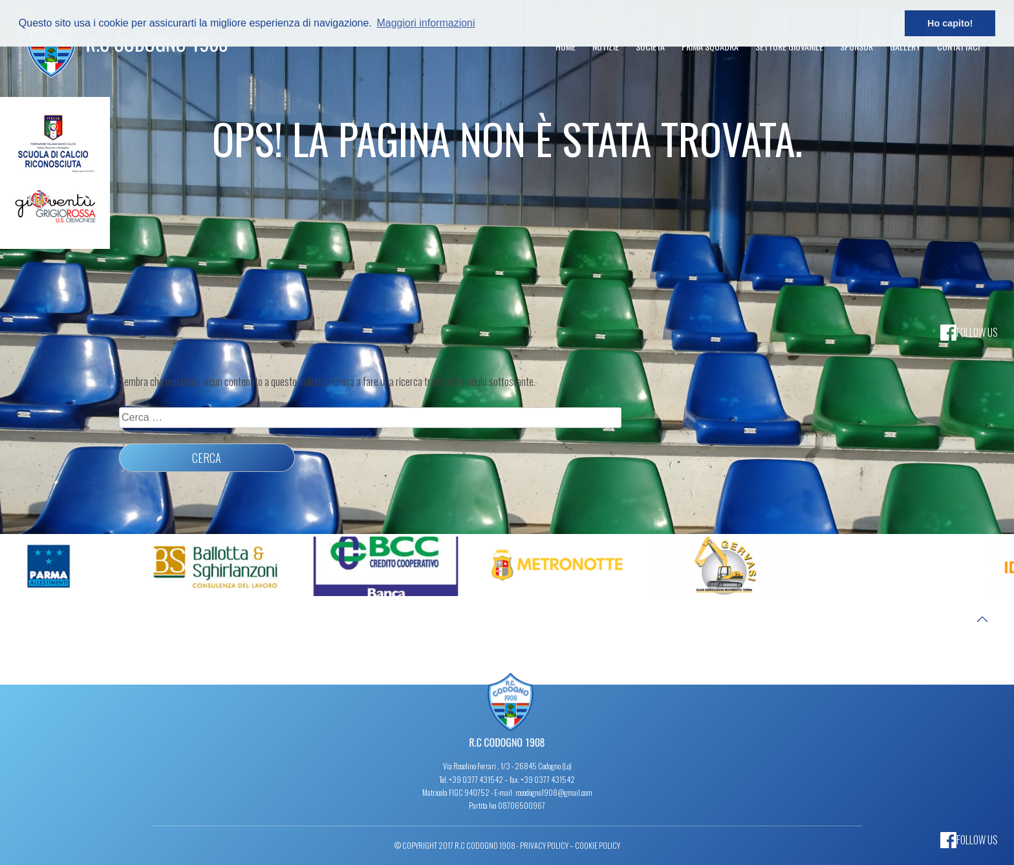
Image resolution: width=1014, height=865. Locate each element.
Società (650, 46)
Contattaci (958, 46)
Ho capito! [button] (950, 23)
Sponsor (856, 46)
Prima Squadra (710, 46)
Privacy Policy (544, 845)
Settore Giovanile (789, 46)
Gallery (905, 46)
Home (566, 46)
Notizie (605, 46)
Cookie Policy (597, 845)
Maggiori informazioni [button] (425, 22)
